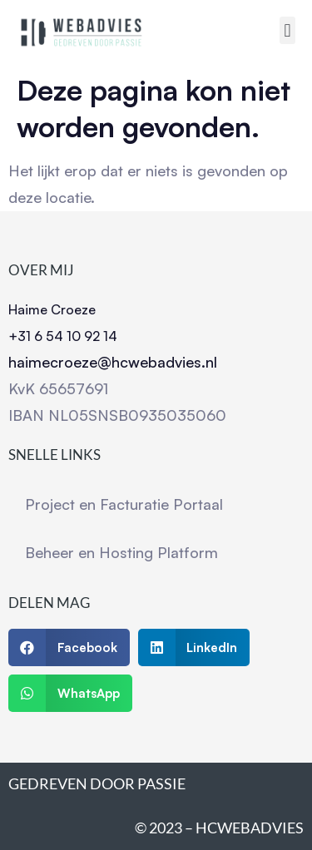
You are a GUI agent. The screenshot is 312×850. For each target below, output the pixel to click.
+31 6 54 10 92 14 (62, 336)
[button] (287, 30)
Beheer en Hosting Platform (121, 552)
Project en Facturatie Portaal (124, 504)
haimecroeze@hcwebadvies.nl (112, 362)
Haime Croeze (52, 309)
